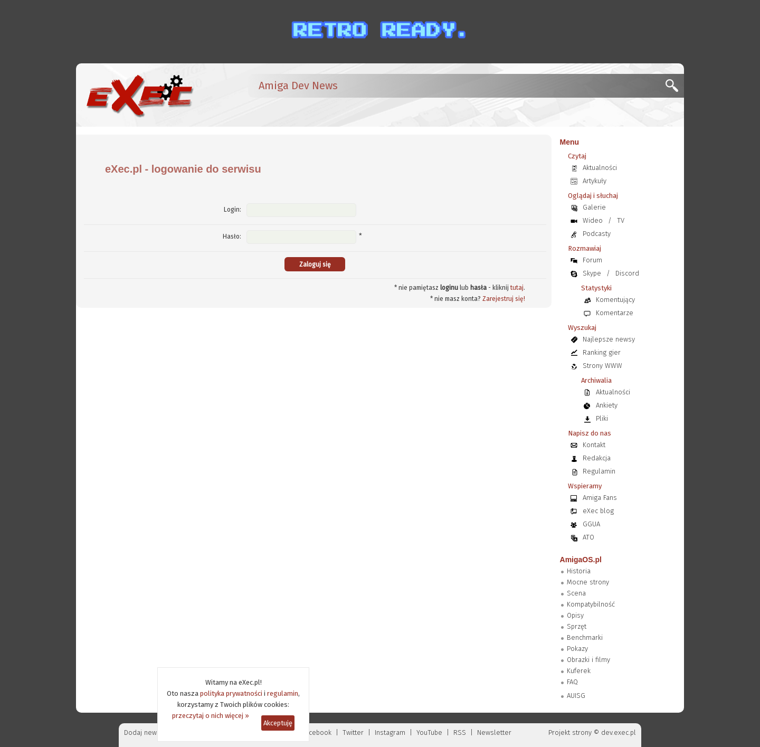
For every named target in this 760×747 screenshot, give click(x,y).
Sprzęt (576, 626)
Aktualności (600, 168)
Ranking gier (602, 352)
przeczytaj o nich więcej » (210, 716)
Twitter (353, 732)
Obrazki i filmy (588, 660)
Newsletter (494, 732)
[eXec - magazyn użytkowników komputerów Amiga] (139, 95)
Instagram (390, 732)
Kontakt (594, 445)
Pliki (602, 418)
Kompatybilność (591, 604)
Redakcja (597, 458)
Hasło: (232, 236)
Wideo (593, 220)
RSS (459, 732)
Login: (232, 209)
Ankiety (607, 405)
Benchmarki (585, 637)
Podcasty (597, 234)
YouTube (429, 732)
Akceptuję (277, 723)
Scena (576, 593)
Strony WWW (602, 366)
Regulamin (599, 471)
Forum (592, 260)
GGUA (591, 524)
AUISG (576, 695)
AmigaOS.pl (581, 559)
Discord (627, 273)
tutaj (517, 287)
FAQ (572, 682)
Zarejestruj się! (503, 298)
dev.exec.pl (618, 732)
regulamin (282, 693)
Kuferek (579, 671)
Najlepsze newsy (609, 339)
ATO (588, 537)
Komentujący (615, 300)
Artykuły (594, 181)
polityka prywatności (231, 693)
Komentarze (614, 313)
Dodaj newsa (144, 732)
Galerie (594, 207)
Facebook (316, 732)
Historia (579, 571)
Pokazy (577, 649)
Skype (592, 273)
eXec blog (598, 511)
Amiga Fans (600, 498)
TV (620, 220)
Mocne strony (588, 582)
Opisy (575, 615)
